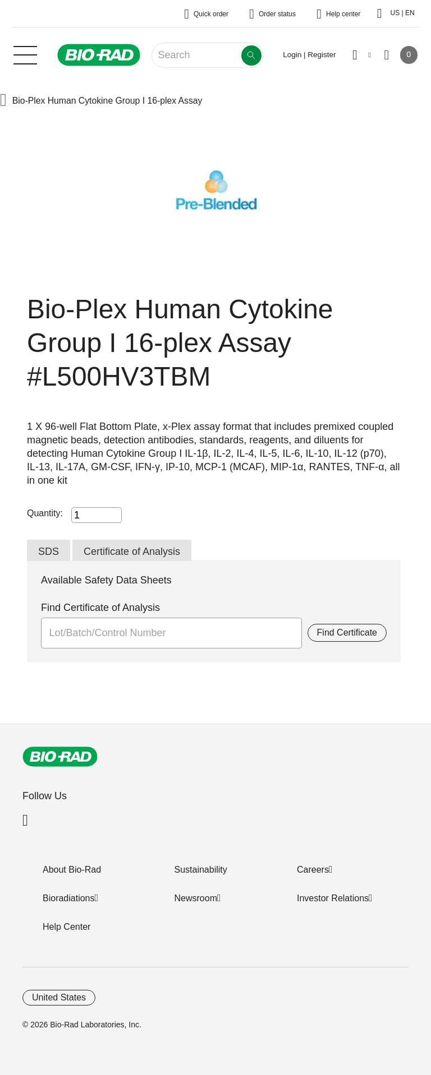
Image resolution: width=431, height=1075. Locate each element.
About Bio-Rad (72, 869)
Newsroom (196, 898)
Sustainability (201, 869)
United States (59, 997)
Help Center (66, 927)
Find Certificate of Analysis (100, 607)
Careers (313, 869)
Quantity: (45, 513)
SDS (48, 551)
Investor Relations (333, 898)
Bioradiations (69, 898)
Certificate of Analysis (132, 551)
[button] (3, 101)
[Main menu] (25, 54)
